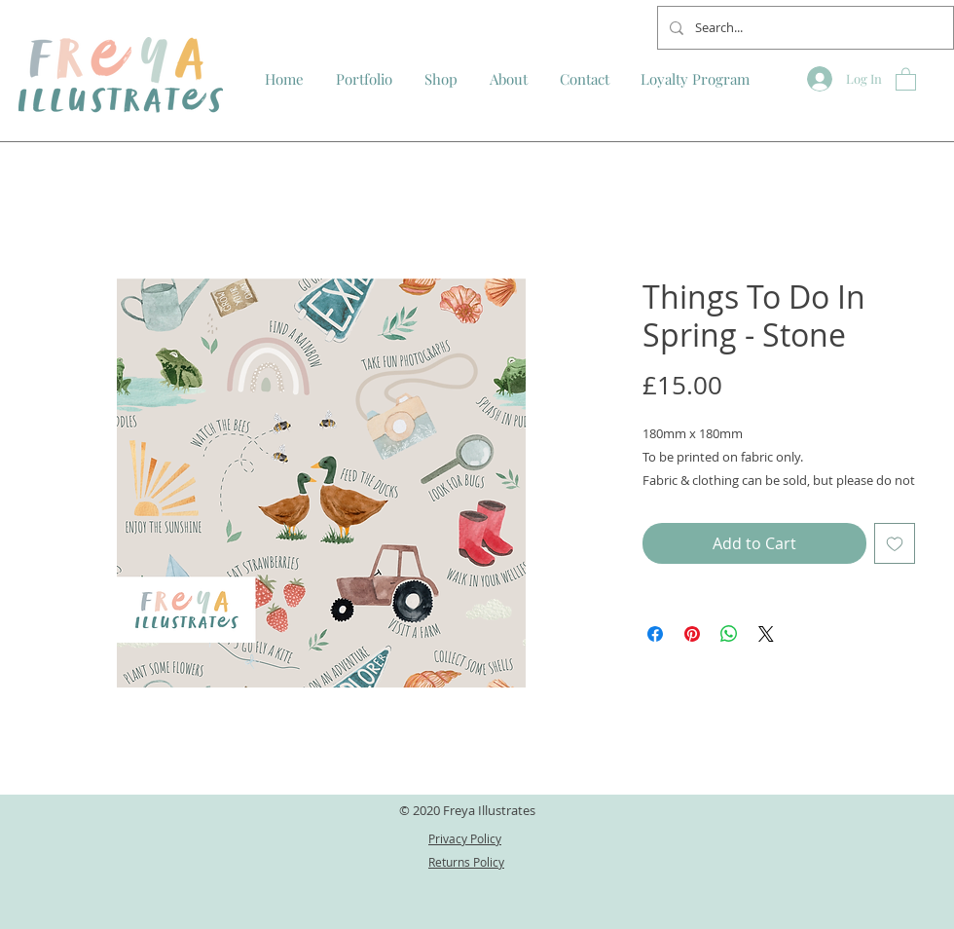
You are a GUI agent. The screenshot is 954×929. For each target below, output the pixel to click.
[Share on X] (766, 634)
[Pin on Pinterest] (692, 634)
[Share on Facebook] (655, 634)
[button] (906, 78)
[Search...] (803, 28)
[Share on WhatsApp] (729, 634)
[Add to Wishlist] (894, 543)
